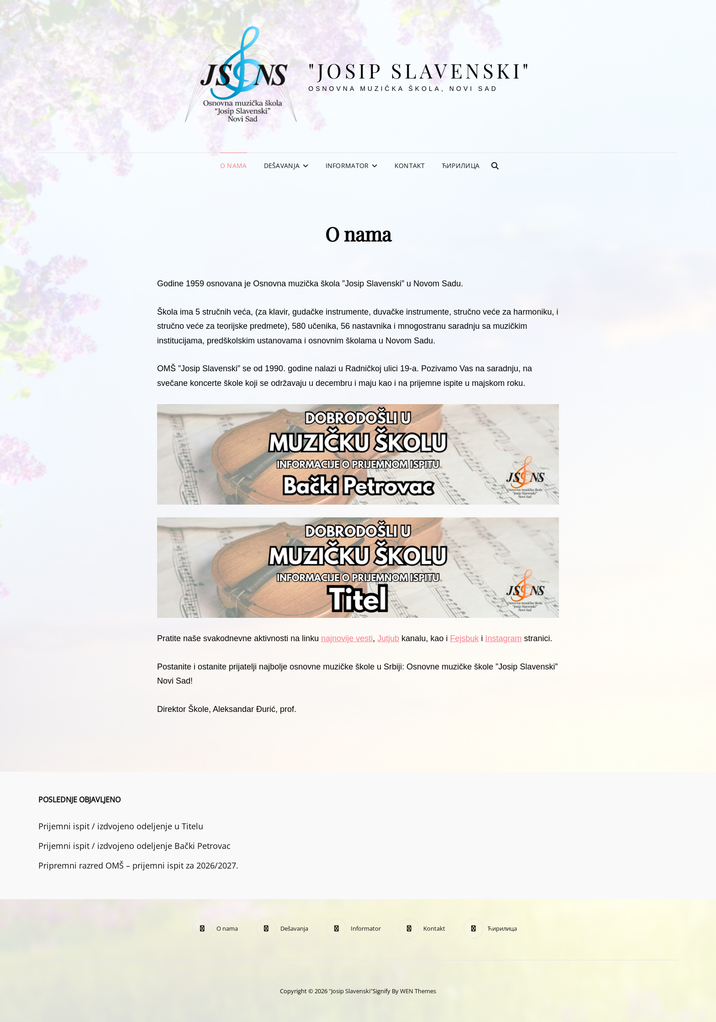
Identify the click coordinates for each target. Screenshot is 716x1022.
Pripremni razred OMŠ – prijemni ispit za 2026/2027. (138, 865)
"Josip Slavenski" (420, 70)
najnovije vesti (347, 638)
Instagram (503, 638)
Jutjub (388, 638)
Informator (347, 165)
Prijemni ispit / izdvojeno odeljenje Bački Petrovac (134, 845)
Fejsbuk (464, 638)
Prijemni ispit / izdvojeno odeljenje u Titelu (120, 826)
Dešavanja (282, 165)
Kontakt (410, 165)
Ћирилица (460, 165)
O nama (233, 165)
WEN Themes (418, 991)
